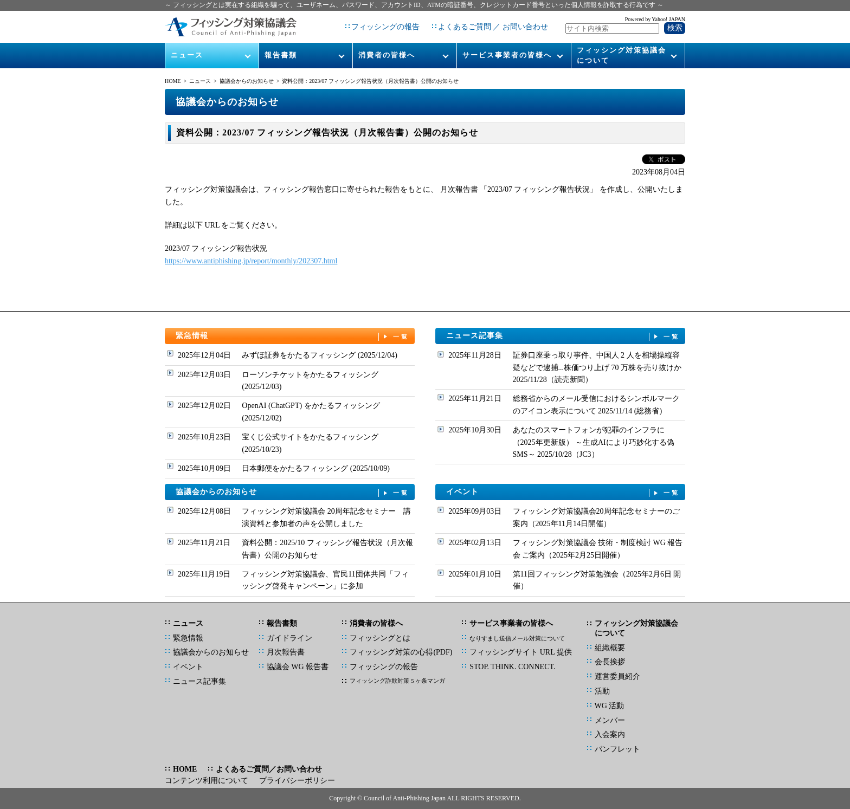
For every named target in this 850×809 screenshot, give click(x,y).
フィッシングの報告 (385, 27)
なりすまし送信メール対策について (517, 638)
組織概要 (610, 648)
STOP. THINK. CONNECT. (512, 667)
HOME (173, 81)
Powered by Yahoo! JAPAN (655, 19)
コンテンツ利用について (206, 780)
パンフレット (617, 749)
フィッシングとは (380, 638)
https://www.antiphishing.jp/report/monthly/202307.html (251, 261)
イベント (563, 492)
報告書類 (281, 55)
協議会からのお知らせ (247, 81)
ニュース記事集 (563, 336)
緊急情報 (293, 336)
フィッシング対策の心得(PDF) (401, 652)
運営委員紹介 (617, 676)
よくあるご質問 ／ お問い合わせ (493, 27)
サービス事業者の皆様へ (507, 55)
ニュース (187, 55)
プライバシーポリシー (297, 780)
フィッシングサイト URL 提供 (520, 652)
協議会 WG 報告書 (298, 667)
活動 (602, 691)
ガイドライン (289, 638)
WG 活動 (609, 706)
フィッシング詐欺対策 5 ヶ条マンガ (397, 680)
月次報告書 (286, 652)
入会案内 (610, 734)
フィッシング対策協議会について (621, 55)
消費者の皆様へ (386, 55)
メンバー (610, 720)
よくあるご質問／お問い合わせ (269, 769)
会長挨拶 (610, 662)
